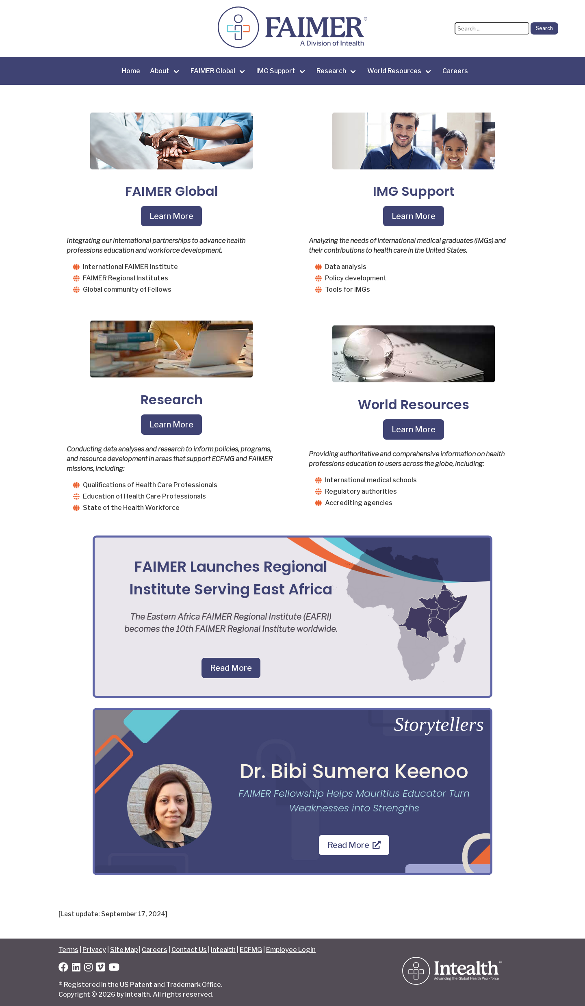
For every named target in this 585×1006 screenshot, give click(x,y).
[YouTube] (113, 968)
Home (131, 71)
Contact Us (189, 950)
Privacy (94, 950)
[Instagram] (88, 968)
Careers (455, 71)
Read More (231, 668)
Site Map (124, 950)
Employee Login (291, 950)
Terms (68, 950)
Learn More (171, 216)
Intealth (223, 950)
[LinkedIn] (76, 968)
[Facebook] (63, 968)
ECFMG (251, 950)
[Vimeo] (100, 968)
